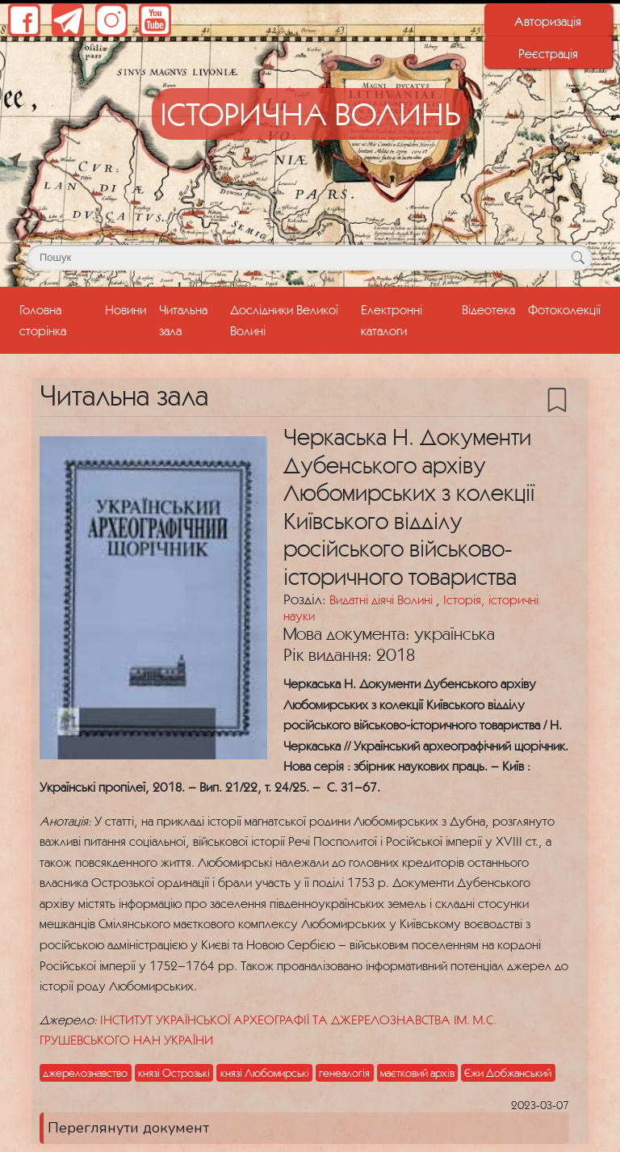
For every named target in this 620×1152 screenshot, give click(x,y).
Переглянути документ (128, 1127)
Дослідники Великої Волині (284, 319)
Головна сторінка (58, 319)
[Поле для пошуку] (310, 258)
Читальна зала (183, 319)
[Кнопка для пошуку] (578, 258)
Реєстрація (548, 53)
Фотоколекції (564, 309)
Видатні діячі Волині (382, 599)
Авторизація (547, 21)
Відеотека (488, 309)
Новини (125, 309)
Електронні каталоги (391, 319)
